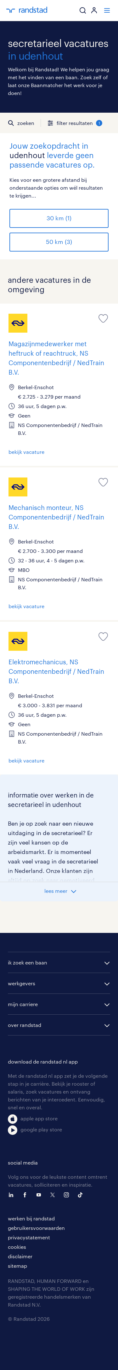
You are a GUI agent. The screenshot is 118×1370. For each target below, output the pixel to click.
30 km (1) (59, 218)
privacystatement (29, 1237)
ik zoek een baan (27, 962)
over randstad (24, 1025)
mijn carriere (23, 1004)
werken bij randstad (31, 1218)
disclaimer (20, 1256)
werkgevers (21, 983)
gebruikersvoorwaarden (36, 1228)
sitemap (17, 1266)
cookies (17, 1247)
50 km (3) (59, 241)
